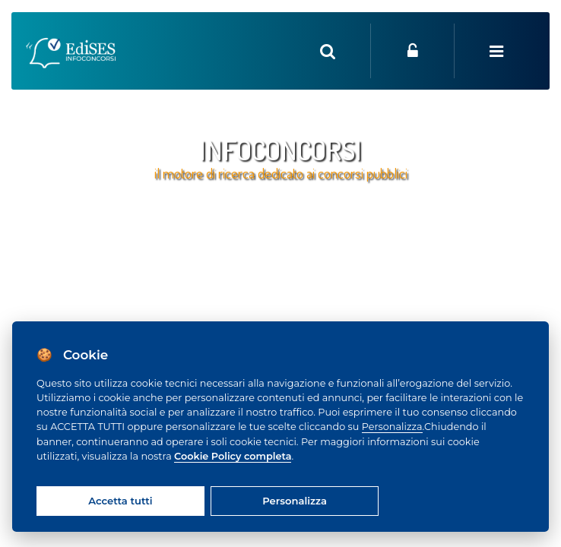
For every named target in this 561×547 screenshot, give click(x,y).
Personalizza (392, 426)
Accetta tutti (120, 501)
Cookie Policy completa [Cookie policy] (232, 456)
